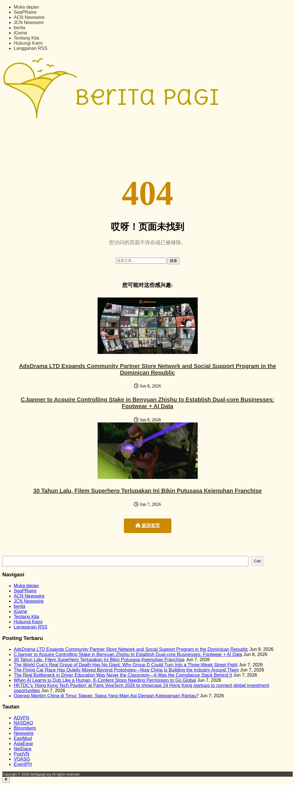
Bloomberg (25, 728)
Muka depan (26, 7)
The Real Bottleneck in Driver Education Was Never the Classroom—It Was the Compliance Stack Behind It (123, 675)
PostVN (21, 753)
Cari (257, 561)
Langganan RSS (30, 48)
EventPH (23, 764)
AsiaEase (23, 743)
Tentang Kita (26, 38)
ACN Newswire (29, 17)
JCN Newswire (29, 22)
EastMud (23, 738)
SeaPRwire (25, 12)
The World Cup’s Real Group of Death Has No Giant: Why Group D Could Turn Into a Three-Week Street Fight (125, 664)
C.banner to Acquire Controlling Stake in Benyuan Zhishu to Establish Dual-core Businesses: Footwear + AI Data (147, 402)
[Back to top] (6, 780)
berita (19, 27)
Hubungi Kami (28, 43)
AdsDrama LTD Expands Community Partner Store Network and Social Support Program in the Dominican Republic (147, 369)
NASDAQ (23, 723)
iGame (20, 32)
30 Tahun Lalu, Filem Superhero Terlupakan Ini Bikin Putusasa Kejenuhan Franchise (147, 491)
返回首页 (147, 525)
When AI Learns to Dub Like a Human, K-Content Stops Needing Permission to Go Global (105, 680)
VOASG (22, 759)
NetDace (22, 748)
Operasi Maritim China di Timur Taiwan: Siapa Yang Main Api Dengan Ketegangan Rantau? (106, 695)
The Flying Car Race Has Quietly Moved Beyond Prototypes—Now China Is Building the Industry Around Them (126, 669)
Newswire (23, 733)
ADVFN (21, 717)
